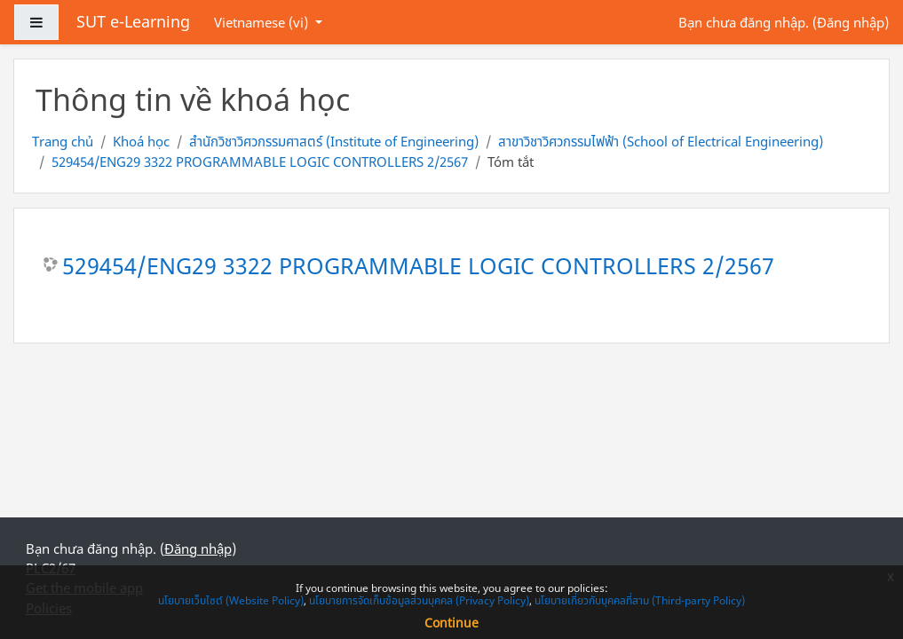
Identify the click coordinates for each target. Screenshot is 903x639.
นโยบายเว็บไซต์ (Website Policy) (231, 600)
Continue (451, 622)
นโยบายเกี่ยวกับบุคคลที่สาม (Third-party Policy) (640, 600)
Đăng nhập (850, 22)
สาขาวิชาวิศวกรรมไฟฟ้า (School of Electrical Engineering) (660, 141)
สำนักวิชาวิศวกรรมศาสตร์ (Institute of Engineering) (334, 141)
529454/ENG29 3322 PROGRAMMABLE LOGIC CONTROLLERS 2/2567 (259, 161)
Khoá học (141, 141)
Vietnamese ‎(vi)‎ (263, 22)
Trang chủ (62, 141)
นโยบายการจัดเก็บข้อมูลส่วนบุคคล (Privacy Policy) (419, 600)
